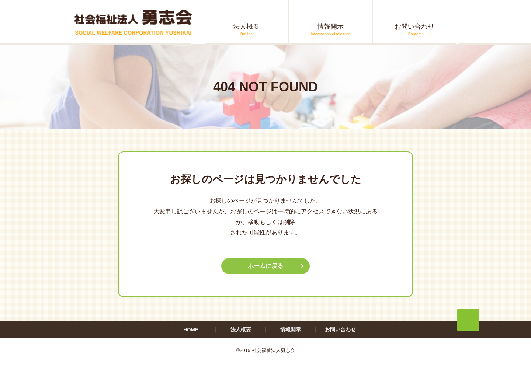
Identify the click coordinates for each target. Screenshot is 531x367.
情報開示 (291, 330)
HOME (191, 330)
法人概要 (241, 330)
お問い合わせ (340, 330)
